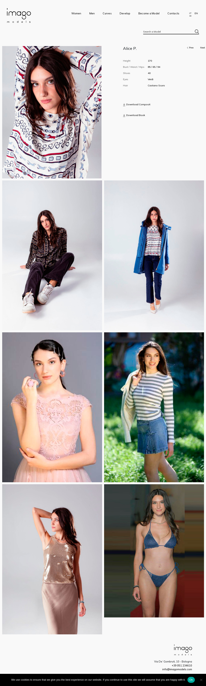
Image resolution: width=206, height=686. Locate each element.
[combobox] (171, 31)
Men (92, 13)
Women (76, 13)
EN (196, 13)
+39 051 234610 (182, 665)
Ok (191, 679)
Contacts (173, 13)
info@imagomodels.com (177, 669)
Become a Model (149, 13)
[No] (201, 680)
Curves (107, 13)
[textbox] (171, 31)
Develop (125, 13)
